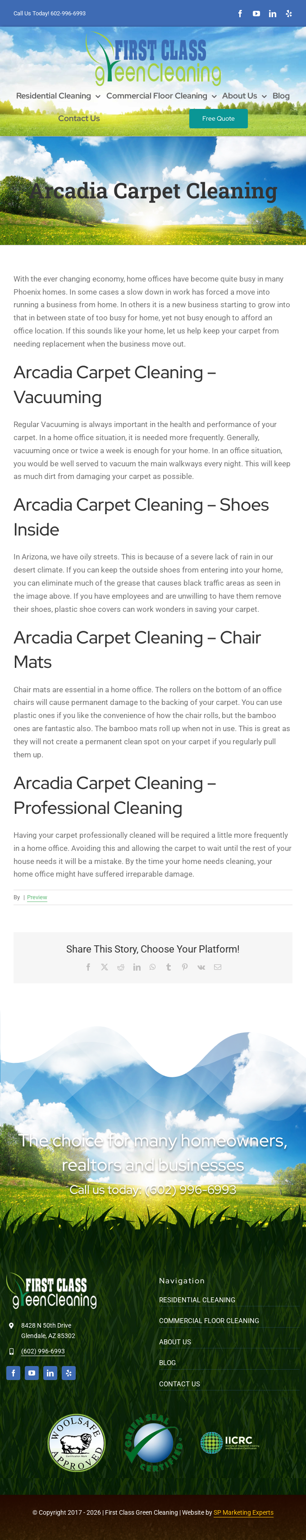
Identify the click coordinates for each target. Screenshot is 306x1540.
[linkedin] (272, 13)
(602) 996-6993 (43, 1351)
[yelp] (288, 13)
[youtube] (256, 13)
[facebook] (240, 13)
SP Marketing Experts (244, 1512)
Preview (37, 897)
